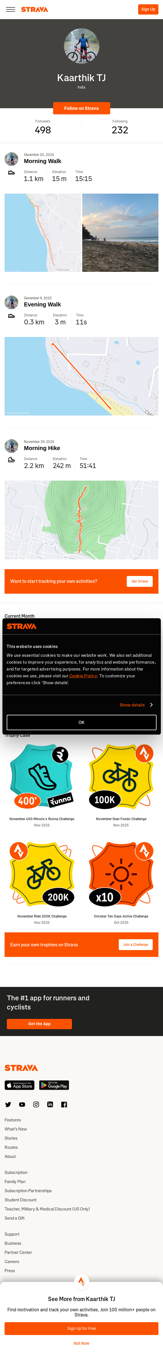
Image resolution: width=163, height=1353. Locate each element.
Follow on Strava (81, 108)
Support (12, 1234)
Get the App (39, 1024)
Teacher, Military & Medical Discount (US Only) (47, 1209)
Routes (11, 1147)
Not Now (81, 1343)
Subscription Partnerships (28, 1191)
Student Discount (21, 1200)
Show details (132, 705)
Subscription (16, 1172)
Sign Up (148, 9)
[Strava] (34, 9)
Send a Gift (15, 1218)
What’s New (16, 1129)
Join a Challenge (135, 944)
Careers (12, 1261)
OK (81, 722)
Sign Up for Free (81, 1328)
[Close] (11, 9)
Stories (11, 1138)
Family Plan (15, 1182)
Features (13, 1120)
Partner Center (18, 1252)
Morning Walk (42, 161)
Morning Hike (42, 448)
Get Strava (140, 581)
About (10, 1156)
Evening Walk (42, 304)
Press (10, 1271)
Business (13, 1243)
